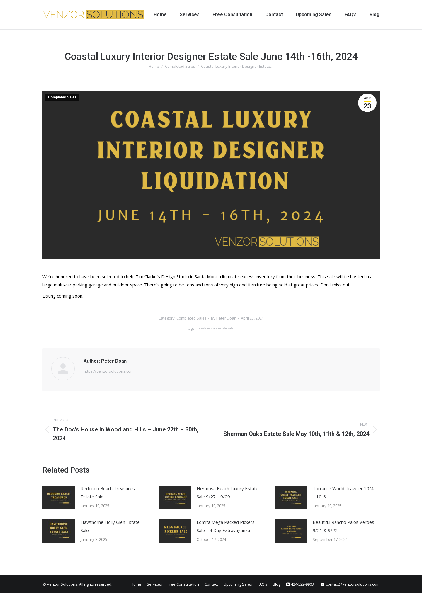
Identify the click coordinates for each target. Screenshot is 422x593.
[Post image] (58, 497)
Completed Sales (62, 97)
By (223, 318)
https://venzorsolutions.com (109, 371)
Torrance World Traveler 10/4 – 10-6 (343, 492)
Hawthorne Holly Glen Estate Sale (110, 526)
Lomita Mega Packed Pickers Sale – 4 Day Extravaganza (226, 526)
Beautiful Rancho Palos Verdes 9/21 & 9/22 (343, 526)
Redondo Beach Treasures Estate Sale (108, 492)
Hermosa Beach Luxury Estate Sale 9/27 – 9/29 (227, 492)
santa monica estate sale (216, 328)
